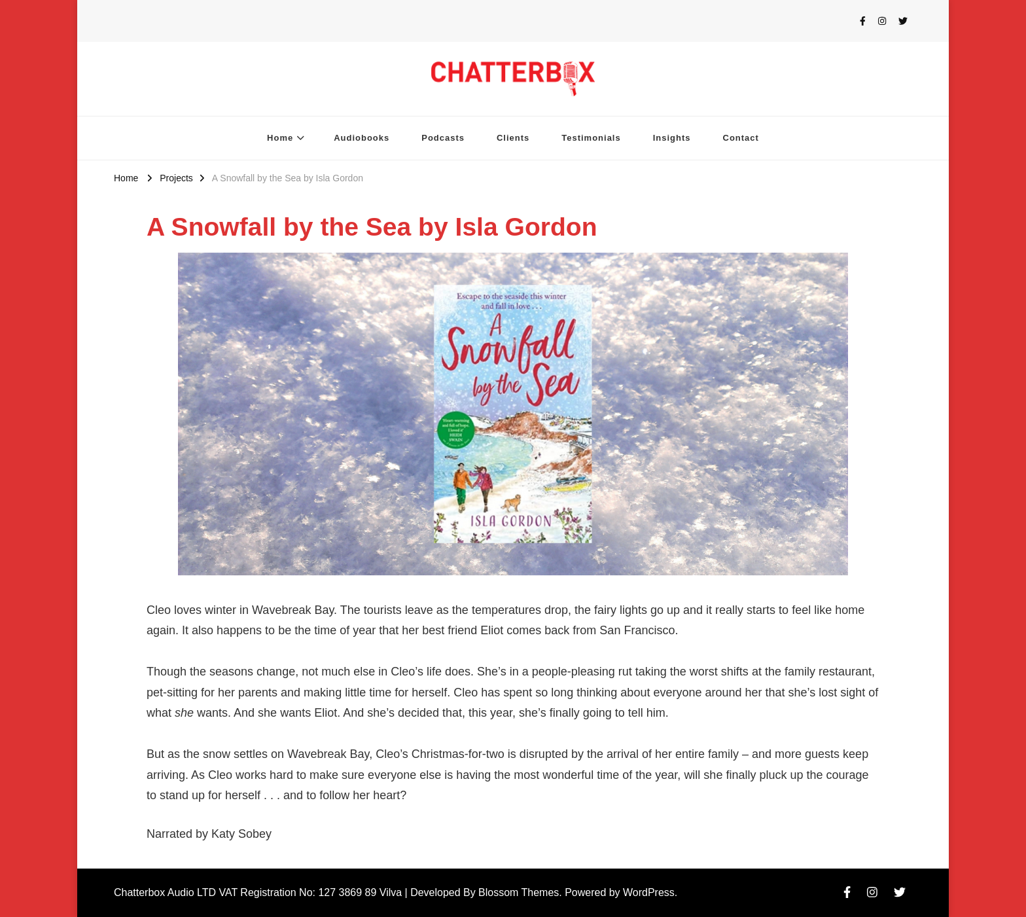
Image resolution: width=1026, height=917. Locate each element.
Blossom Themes (518, 892)
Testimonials (590, 138)
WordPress (649, 892)
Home (280, 138)
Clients (513, 138)
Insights (672, 138)
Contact (741, 138)
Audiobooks (361, 138)
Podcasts (443, 138)
